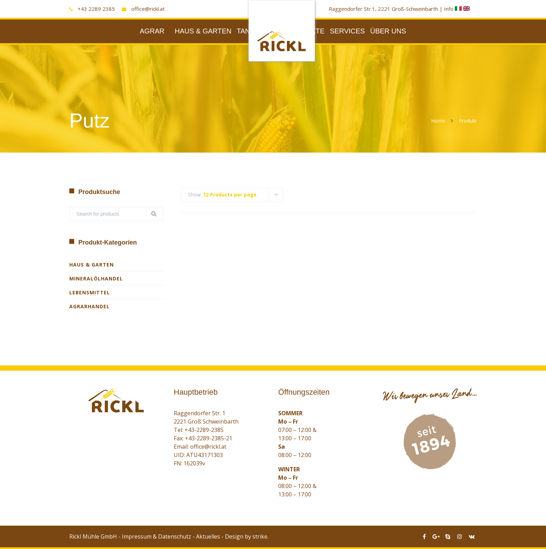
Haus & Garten (91, 264)
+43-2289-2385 (204, 430)
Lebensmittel (89, 292)
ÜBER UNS (388, 31)
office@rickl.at (148, 8)
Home (438, 120)
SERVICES (347, 31)
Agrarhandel (89, 306)
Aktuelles (208, 536)
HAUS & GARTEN (203, 31)
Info (453, 8)
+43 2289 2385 (96, 8)
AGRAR (152, 31)
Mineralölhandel (96, 278)
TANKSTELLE (259, 31)
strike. (260, 536)
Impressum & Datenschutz (156, 536)
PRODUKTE (305, 31)
